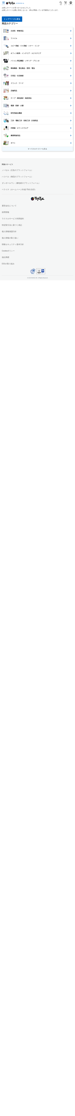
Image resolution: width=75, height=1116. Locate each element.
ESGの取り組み (8, 264)
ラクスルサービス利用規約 (13, 219)
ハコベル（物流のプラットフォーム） (17, 177)
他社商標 (5, 257)
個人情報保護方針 (9, 231)
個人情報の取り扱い (10, 238)
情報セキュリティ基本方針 (13, 244)
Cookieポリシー (8, 251)
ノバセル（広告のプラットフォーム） (17, 170)
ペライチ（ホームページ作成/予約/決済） (19, 189)
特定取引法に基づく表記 (12, 225)
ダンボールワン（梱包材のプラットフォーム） (21, 183)
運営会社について (9, 206)
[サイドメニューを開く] (3, 3)
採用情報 (5, 212)
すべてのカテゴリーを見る (37, 149)
